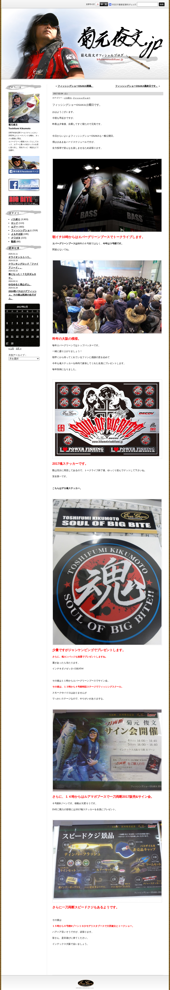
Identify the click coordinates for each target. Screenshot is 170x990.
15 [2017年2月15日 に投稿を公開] (17, 330)
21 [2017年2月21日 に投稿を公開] (12, 336)
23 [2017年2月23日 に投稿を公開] (22, 336)
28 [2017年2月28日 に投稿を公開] (12, 343)
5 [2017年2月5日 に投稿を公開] (37, 316)
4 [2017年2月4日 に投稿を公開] (32, 316)
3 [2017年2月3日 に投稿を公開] (27, 316)
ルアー (14, 226)
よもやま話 (17, 234)
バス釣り (15, 219)
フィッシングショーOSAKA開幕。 (75, 86)
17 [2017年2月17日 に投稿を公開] (27, 330)
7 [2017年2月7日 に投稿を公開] (12, 323)
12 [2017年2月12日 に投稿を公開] (37, 323)
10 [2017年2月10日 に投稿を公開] (27, 323)
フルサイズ (106, 4)
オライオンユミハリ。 (19, 257)
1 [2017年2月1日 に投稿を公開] (17, 316)
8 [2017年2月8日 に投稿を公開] (17, 323)
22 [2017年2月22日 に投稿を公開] (17, 336)
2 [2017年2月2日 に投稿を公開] (22, 316)
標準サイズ (98, 4)
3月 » (18, 348)
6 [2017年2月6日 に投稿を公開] (7, 323)
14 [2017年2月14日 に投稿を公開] (12, 330)
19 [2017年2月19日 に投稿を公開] (37, 330)
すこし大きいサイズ (102, 4)
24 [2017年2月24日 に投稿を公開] (27, 336)
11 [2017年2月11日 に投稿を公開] (32, 323)
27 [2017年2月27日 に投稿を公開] (7, 343)
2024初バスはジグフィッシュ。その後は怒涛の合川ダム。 (22, 295)
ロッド (14, 223)
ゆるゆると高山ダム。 (19, 284)
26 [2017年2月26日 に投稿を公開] (37, 336)
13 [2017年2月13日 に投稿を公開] (7, 330)
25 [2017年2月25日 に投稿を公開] (32, 336)
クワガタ (15, 237)
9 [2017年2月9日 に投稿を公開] (22, 323)
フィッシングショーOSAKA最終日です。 (136, 86)
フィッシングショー (21, 230)
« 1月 (11, 348)
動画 (13, 241)
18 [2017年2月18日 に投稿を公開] (32, 330)
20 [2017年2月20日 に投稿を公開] (7, 336)
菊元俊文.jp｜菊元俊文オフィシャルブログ (85, 43)
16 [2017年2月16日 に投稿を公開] (22, 330)
